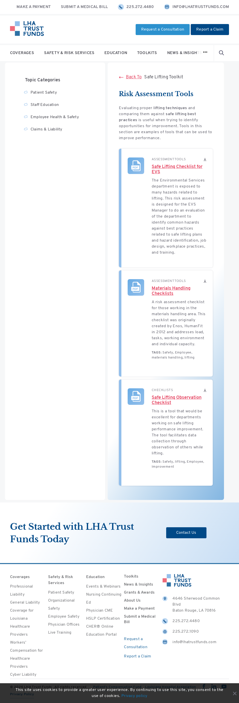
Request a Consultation (162, 30)
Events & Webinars (103, 587)
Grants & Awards (139, 593)
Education (115, 53)
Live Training (60, 633)
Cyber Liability (23, 675)
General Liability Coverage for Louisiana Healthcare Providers (25, 619)
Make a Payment (34, 7)
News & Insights (184, 53)
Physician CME (99, 611)
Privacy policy (134, 696)
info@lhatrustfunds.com (196, 7)
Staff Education (45, 105)
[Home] (27, 29)
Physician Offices (64, 625)
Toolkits (147, 53)
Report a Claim (209, 30)
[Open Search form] (221, 53)
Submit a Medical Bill (84, 7)
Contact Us (186, 533)
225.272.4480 (136, 7)
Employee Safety (63, 617)
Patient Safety (44, 93)
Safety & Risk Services (69, 53)
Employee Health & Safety (55, 117)
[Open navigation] (205, 53)
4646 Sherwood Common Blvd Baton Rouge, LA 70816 (191, 604)
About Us (132, 601)
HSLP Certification (103, 619)
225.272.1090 (180, 632)
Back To (130, 77)
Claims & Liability (46, 129)
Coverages (22, 53)
